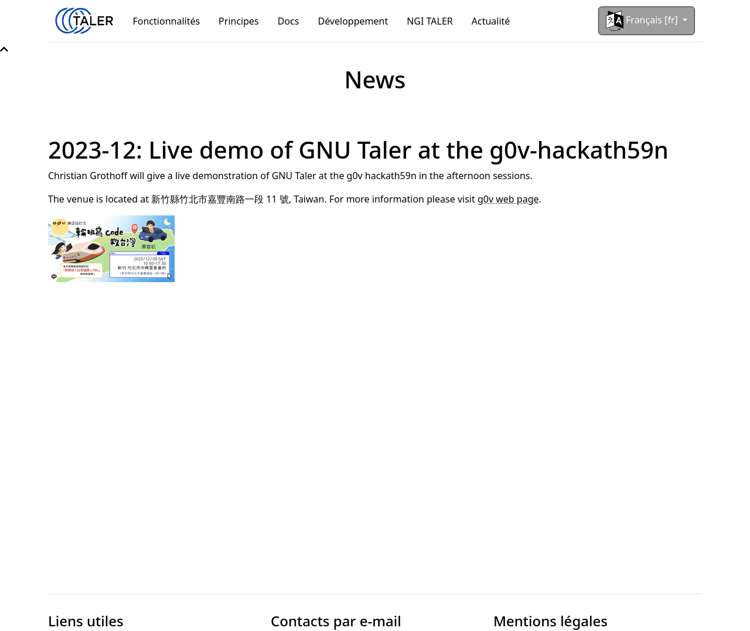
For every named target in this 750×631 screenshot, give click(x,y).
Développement (353, 21)
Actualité (491, 21)
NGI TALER (430, 21)
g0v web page (508, 199)
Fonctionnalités (166, 21)
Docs (288, 21)
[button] (4, 49)
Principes (239, 21)
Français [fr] (643, 21)
